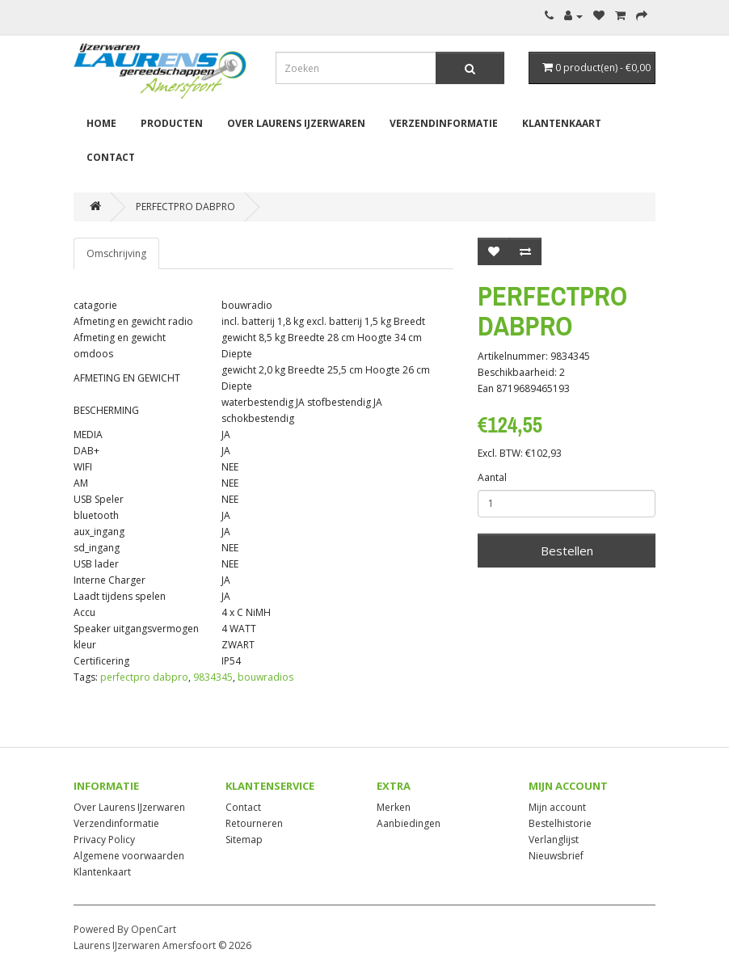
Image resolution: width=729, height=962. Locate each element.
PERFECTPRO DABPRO (185, 206)
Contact (110, 157)
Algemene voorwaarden (129, 856)
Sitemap (244, 839)
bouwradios (265, 677)
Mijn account (557, 807)
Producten (172, 123)
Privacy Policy (104, 839)
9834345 (213, 677)
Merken (394, 807)
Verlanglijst (554, 839)
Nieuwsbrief (556, 856)
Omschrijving (116, 253)
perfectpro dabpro (144, 677)
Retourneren (254, 823)
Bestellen (567, 550)
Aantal (492, 477)
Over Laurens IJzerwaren (296, 123)
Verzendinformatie (444, 123)
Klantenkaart (561, 123)
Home (101, 123)
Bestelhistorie (560, 823)
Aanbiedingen (408, 823)
